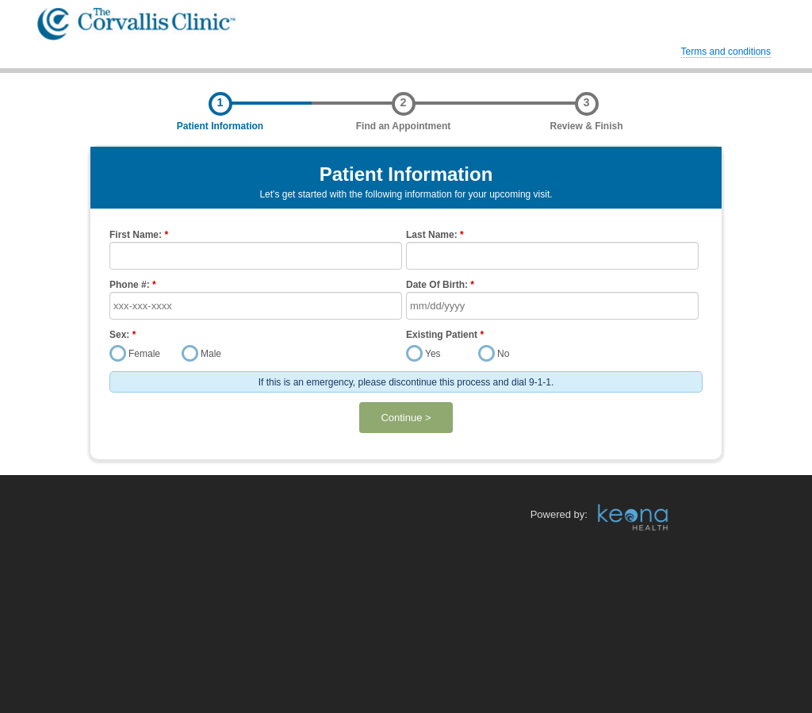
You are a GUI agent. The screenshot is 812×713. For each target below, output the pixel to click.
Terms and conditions (726, 51)
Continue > (406, 418)
